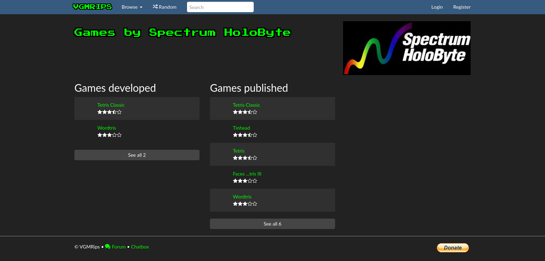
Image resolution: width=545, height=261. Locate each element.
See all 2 (137, 155)
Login (437, 7)
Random (165, 7)
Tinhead (241, 128)
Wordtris (106, 128)
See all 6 (272, 224)
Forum (115, 247)
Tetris (238, 151)
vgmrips (92, 7)
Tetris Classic (111, 105)
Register (462, 7)
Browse (132, 7)
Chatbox (140, 247)
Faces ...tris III (247, 174)
